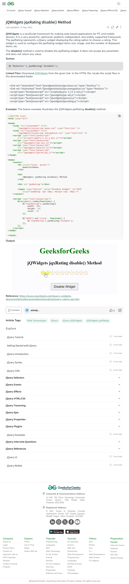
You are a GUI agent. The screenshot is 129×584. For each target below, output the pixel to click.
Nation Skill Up (30, 551)
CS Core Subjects (53, 564)
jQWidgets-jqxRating (98, 320)
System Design (116, 558)
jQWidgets (41, 73)
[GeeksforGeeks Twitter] (64, 522)
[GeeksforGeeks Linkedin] (52, 522)
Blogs (26, 548)
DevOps (49, 560)
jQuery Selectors (41, 10)
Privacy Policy (8, 548)
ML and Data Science (72, 543)
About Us (7, 541)
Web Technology (53, 551)
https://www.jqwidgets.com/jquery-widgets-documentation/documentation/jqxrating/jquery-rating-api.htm (42, 297)
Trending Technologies (73, 572)
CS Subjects (94, 560)
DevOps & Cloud (74, 564)
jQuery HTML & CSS (109, 10)
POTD (26, 541)
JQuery (54, 320)
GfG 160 (114, 554)
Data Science (94, 557)
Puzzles (113, 551)
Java (90, 548)
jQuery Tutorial (25, 10)
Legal (5, 545)
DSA (48, 548)
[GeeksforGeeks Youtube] (77, 522)
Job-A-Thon (29, 545)
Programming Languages (51, 543)
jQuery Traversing (90, 10)
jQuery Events (58, 10)
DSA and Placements (72, 550)
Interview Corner (117, 545)
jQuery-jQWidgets (72, 320)
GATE (69, 567)
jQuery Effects (73, 10)
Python (92, 545)
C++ (90, 551)
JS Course (11, 10)
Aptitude (114, 548)
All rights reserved (91, 581)
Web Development (75, 554)
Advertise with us (10, 554)
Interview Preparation (51, 568)
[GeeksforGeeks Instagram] (58, 522)
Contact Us (7, 551)
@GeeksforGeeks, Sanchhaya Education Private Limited (55, 581)
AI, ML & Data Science (52, 556)
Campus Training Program (10, 565)
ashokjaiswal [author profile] (35, 310)
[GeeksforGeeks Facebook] (71, 522)
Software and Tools (54, 573)
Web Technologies (36, 320)
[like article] (112, 310)
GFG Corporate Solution (9, 559)
